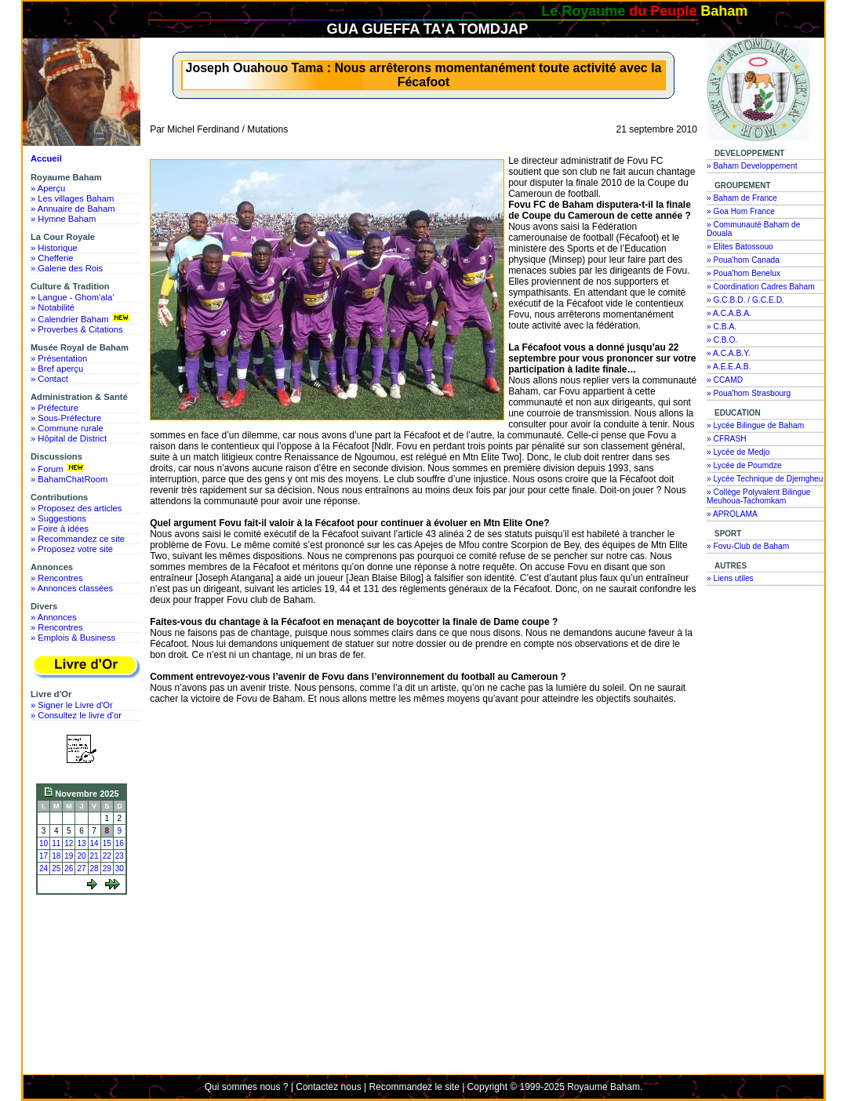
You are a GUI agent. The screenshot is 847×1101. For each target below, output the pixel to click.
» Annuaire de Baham (73, 208)
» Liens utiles (730, 578)
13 (81, 843)
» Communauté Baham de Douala (753, 229)
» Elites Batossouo (740, 246)
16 (119, 843)
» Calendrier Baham (82, 318)
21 (94, 856)
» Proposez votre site (72, 549)
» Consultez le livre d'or (76, 715)
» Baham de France (742, 198)
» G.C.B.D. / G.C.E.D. (745, 300)
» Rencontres (57, 578)
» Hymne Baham (63, 218)
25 (56, 868)
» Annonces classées (72, 588)
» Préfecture (54, 407)
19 (68, 856)
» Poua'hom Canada (743, 260)
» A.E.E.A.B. (729, 366)
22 (107, 856)
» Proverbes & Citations (77, 329)
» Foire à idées (60, 528)
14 (94, 843)
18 (56, 856)
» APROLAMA (732, 514)
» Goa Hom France (741, 211)
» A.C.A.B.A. (729, 313)
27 (81, 868)
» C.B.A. (721, 326)
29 (107, 868)
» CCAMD (725, 380)
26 (68, 868)
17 (43, 856)
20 (81, 856)
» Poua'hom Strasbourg (749, 393)
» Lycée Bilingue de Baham (755, 425)
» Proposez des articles (76, 508)
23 (119, 856)
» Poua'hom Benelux (743, 273)
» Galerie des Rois (67, 268)
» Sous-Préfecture (66, 418)
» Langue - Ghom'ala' (72, 297)
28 (94, 868)
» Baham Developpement (752, 166)
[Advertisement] (85, 958)
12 (68, 843)
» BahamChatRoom (69, 479)
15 (107, 843)
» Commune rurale (67, 428)
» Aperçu (48, 188)
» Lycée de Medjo (738, 452)
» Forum (59, 468)
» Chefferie (52, 258)
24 (43, 868)
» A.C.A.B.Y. (729, 353)
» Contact (49, 378)
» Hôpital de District (69, 438)
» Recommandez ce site (78, 538)
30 (119, 868)
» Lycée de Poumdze (744, 465)
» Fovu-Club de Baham (748, 546)
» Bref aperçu (57, 368)
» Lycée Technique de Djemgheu (765, 478)
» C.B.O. (722, 340)
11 (56, 843)
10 (43, 843)
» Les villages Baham (72, 198)
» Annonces (53, 617)
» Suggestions (58, 518)
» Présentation (59, 358)
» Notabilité (53, 307)
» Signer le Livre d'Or (72, 705)
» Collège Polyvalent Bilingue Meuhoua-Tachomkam (759, 496)
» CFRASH (727, 438)
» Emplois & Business (73, 637)
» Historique (54, 248)
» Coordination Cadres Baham (761, 286)
